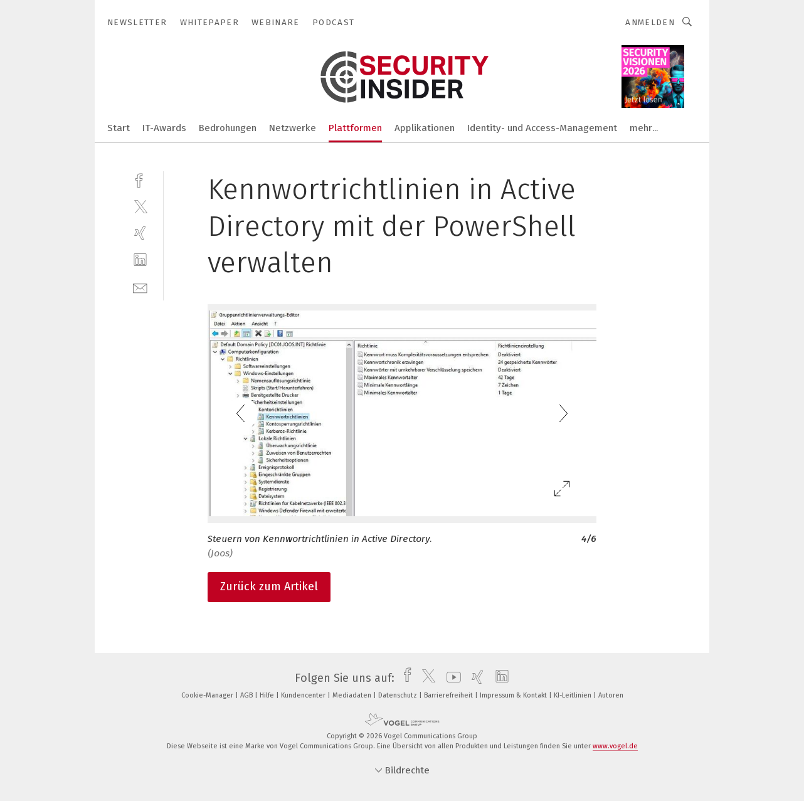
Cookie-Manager (208, 695)
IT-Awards (164, 128)
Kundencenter (304, 695)
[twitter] (140, 206)
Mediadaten (352, 695)
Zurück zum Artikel (269, 586)
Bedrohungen (228, 128)
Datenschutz (398, 695)
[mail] (140, 287)
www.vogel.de (615, 746)
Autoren (610, 695)
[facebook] (140, 179)
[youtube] (450, 678)
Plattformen (355, 128)
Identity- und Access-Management (542, 128)
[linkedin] (140, 260)
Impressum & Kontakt (514, 695)
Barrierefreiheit (449, 695)
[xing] (140, 233)
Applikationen (424, 128)
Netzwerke (292, 128)
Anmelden (650, 22)
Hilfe (268, 695)
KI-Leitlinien (573, 695)
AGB (247, 695)
